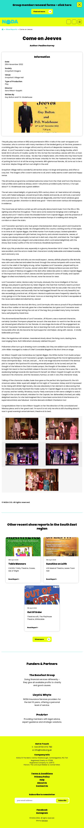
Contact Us (42, 785)
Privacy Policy (42, 776)
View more (39, 639)
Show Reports (11, 29)
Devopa (45, 821)
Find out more (39, 11)
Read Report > (13, 579)
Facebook (42, 809)
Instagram (42, 812)
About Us (42, 782)
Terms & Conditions (42, 773)
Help (42, 779)
